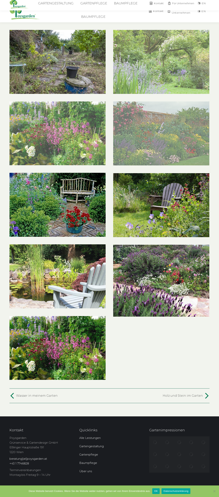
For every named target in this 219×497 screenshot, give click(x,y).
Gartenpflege (88, 454)
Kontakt (155, 11)
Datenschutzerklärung (175, 491)
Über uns (85, 471)
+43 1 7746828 (19, 463)
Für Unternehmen (178, 11)
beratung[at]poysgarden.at (28, 458)
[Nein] (214, 491)
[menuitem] (73, 5)
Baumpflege (88, 463)
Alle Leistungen (90, 438)
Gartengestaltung (91, 446)
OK (156, 491)
